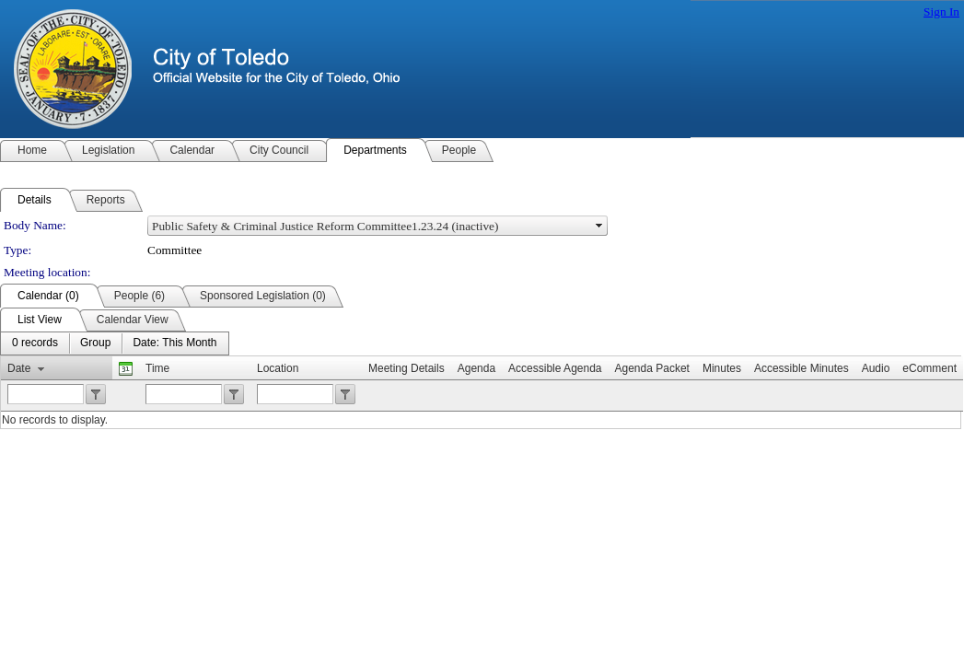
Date (18, 368)
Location (277, 368)
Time (157, 368)
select (599, 225)
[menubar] (114, 343)
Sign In (941, 11)
